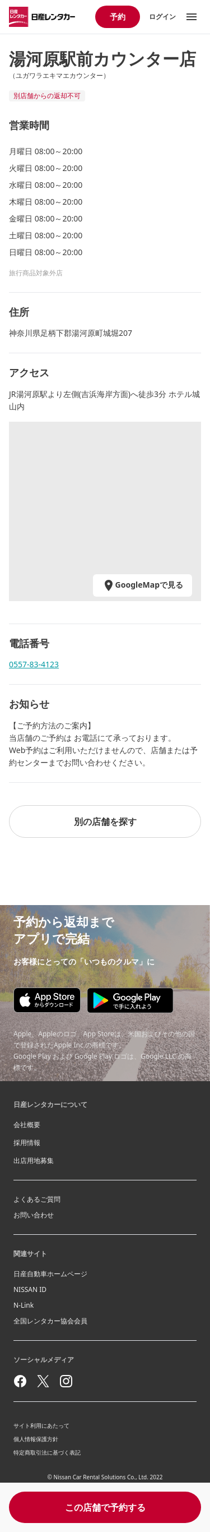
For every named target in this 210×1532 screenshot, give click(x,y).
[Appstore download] (47, 1000)
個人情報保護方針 (35, 1439)
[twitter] (43, 1381)
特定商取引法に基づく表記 (47, 1452)
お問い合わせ (33, 1215)
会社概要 (26, 1124)
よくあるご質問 (36, 1199)
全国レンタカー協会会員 (50, 1321)
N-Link (23, 1305)
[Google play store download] (130, 1000)
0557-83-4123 (34, 664)
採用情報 (26, 1142)
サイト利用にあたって (41, 1425)
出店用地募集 (33, 1160)
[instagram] (66, 1381)
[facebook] (20, 1381)
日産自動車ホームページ (50, 1274)
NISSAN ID (29, 1289)
